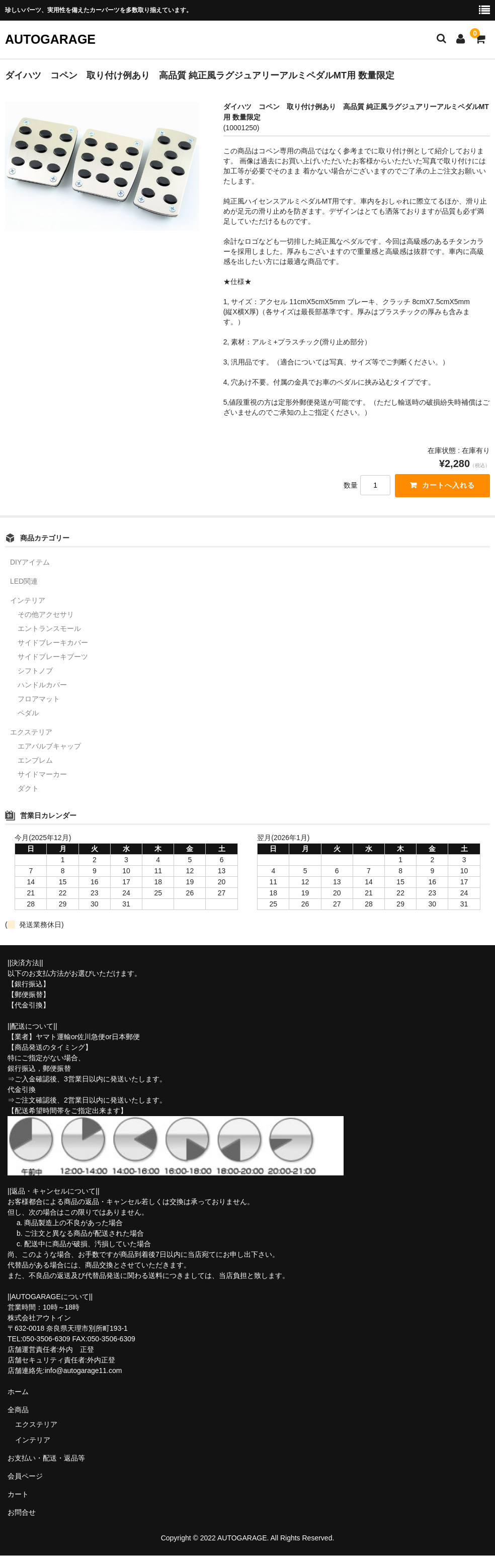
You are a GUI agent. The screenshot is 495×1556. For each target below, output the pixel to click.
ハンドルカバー (42, 685)
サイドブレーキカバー (53, 643)
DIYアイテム (30, 563)
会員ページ (25, 1476)
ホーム (18, 1392)
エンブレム (35, 761)
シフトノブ (35, 671)
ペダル (28, 713)
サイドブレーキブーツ (53, 657)
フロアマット (39, 699)
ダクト (28, 789)
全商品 (18, 1410)
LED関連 (24, 582)
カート (18, 1494)
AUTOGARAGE (50, 39)
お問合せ (22, 1512)
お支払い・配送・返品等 (46, 1458)
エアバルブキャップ (49, 747)
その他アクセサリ (46, 615)
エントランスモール (49, 629)
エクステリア (31, 732)
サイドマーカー (42, 775)
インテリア (27, 601)
